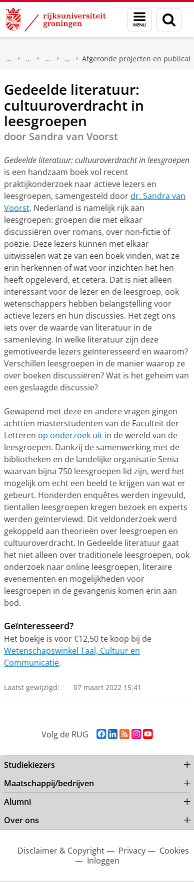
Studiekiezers (29, 764)
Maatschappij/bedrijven (9, 59)
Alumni (17, 801)
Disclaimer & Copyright (61, 851)
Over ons (21, 820)
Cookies (174, 851)
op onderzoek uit (70, 435)
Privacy (132, 851)
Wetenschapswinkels (29, 59)
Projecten (67, 59)
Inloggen (103, 861)
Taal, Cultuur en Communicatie (48, 59)
